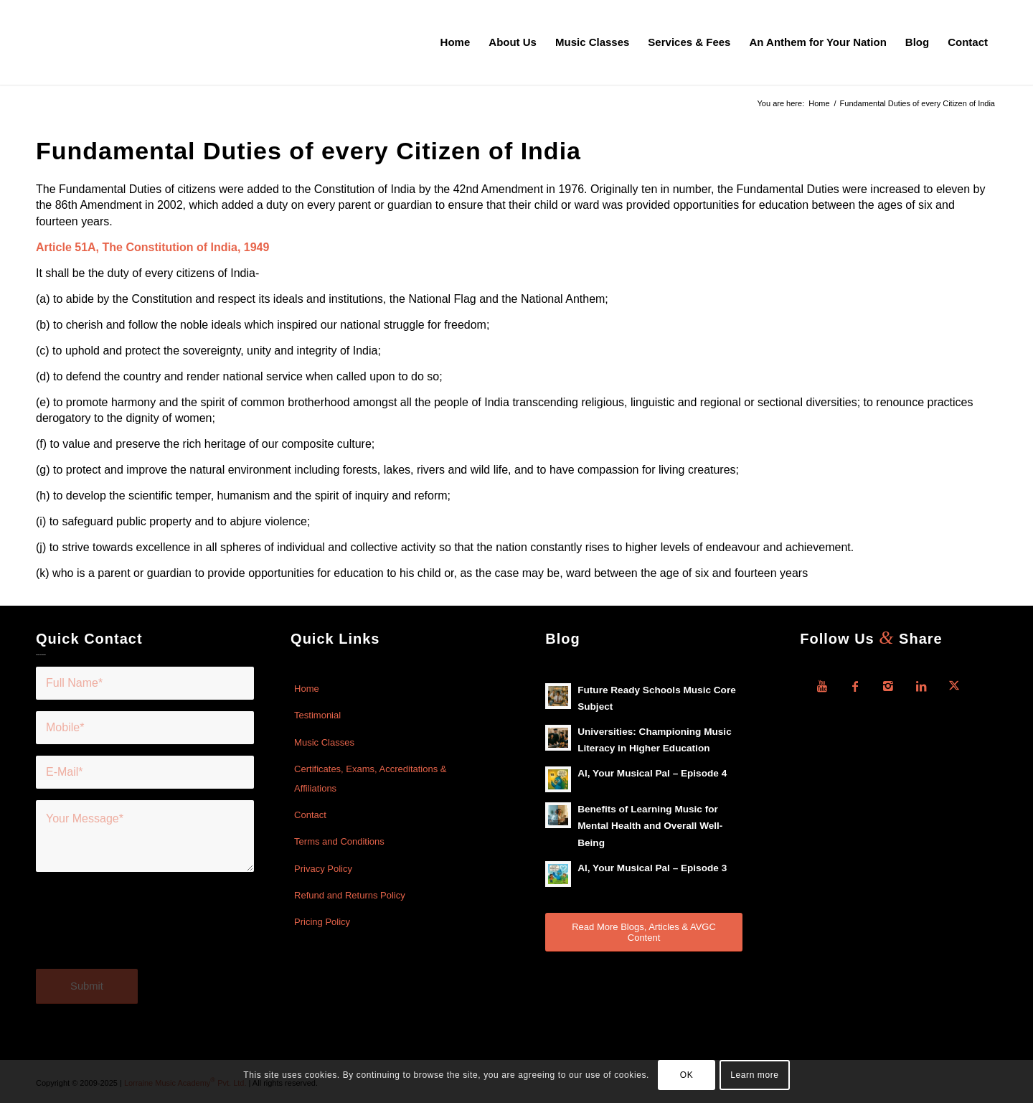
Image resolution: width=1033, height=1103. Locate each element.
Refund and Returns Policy (349, 895)
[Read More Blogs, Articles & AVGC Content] (643, 932)
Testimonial (317, 715)
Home (306, 688)
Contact (310, 814)
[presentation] (145, 929)
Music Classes (324, 742)
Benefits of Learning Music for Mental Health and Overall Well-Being (649, 826)
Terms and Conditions (339, 841)
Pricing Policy (322, 921)
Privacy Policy (323, 868)
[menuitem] (455, 42)
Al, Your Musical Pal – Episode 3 (652, 868)
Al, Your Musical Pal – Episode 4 (652, 773)
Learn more (754, 1075)
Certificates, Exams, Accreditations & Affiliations (370, 778)
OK (687, 1075)
